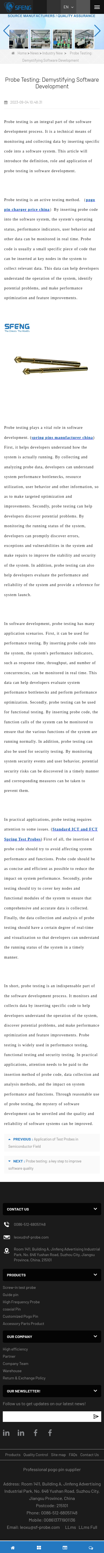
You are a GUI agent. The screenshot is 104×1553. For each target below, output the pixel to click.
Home (19, 53)
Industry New (52, 53)
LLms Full (87, 1527)
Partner (9, 1356)
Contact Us (89, 1454)
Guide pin (10, 1294)
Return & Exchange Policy (24, 1378)
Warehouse (12, 1370)
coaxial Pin (12, 1309)
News (34, 53)
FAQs (73, 1454)
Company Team (15, 1363)
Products (13, 1454)
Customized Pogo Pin (20, 1316)
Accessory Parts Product (23, 1323)
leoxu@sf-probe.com (31, 1237)
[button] (49, 42)
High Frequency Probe (21, 1301)
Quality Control (36, 1454)
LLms (70, 1527)
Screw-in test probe (19, 1287)
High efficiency (15, 1349)
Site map (58, 1454)
